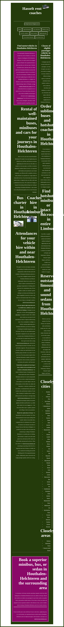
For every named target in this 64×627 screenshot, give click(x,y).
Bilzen (48, 415)
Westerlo (48, 434)
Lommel (48, 436)
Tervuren (48, 514)
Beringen (48, 403)
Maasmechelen (47, 429)
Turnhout (48, 522)
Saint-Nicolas (47, 460)
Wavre (48, 503)
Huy (49, 486)
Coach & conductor (24, 33)
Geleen (48, 484)
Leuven (48, 474)
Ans (49, 432)
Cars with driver (36, 29)
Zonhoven (48, 396)
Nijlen (49, 493)
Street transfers (34, 33)
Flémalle (48, 462)
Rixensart (48, 526)
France (48, 545)
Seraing (48, 481)
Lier (49, 507)
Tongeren (48, 417)
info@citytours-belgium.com (32, 24)
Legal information (27, 29)
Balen (49, 422)
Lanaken (48, 427)
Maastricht (48, 455)
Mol (49, 453)
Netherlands (47, 543)
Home (19, 29)
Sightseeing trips (43, 33)
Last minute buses (39, 37)
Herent (48, 465)
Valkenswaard (47, 505)
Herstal (48, 467)
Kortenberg (47, 491)
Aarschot (48, 425)
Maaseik (48, 458)
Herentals (48, 472)
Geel (49, 448)
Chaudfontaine (47, 488)
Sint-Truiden (47, 401)
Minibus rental (45, 29)
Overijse (48, 524)
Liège (49, 469)
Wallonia (48, 541)
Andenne (48, 495)
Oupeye (48, 451)
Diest (49, 398)
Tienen (48, 420)
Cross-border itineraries (28, 37)
